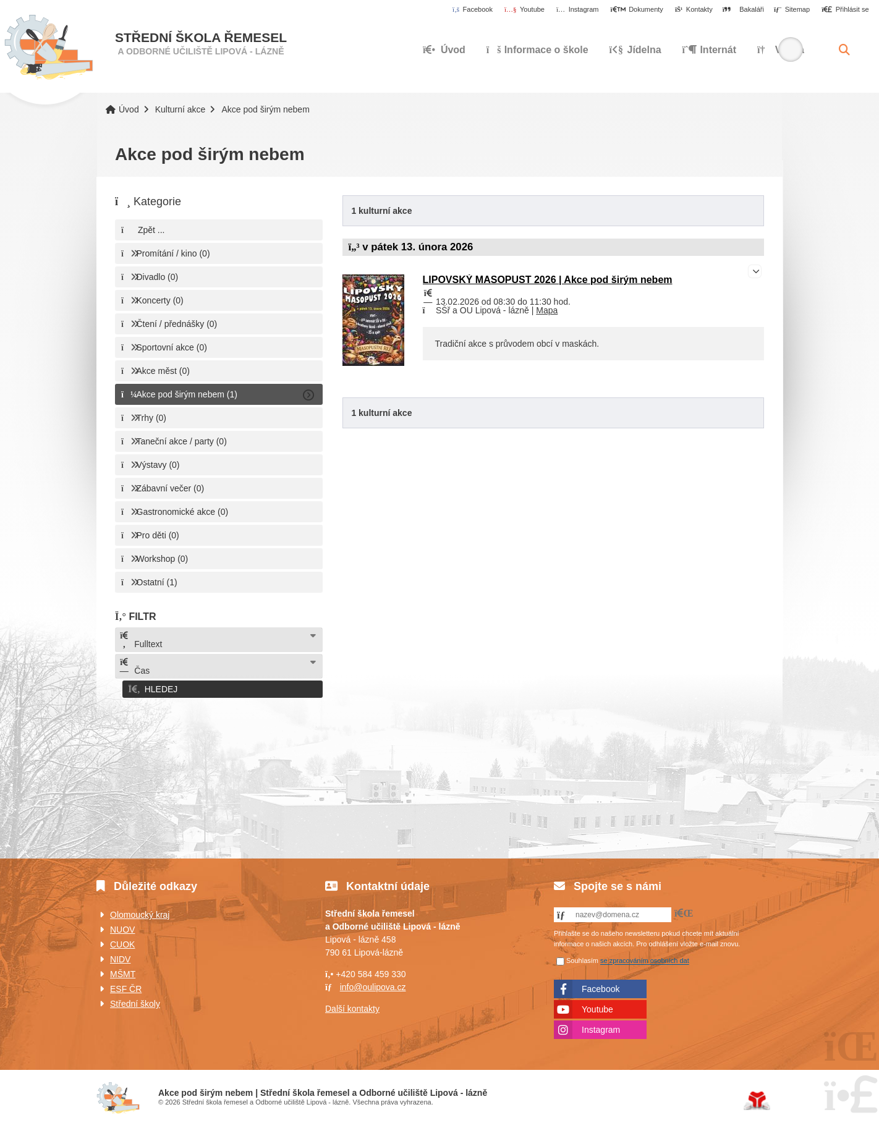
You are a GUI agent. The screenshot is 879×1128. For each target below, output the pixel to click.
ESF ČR (126, 986)
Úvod (48, 47)
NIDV (120, 957)
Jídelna (635, 50)
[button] (845, 9)
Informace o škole (537, 50)
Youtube (597, 1007)
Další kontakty (352, 1006)
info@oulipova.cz (373, 985)
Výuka (780, 50)
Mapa (547, 310)
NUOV (122, 927)
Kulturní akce (180, 109)
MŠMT (122, 972)
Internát (709, 50)
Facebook (600, 986)
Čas (134, 667)
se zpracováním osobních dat (644, 958)
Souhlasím (582, 958)
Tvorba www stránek (757, 1098)
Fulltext (140, 640)
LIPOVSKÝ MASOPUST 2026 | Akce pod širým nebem (548, 279)
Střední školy (135, 1001)
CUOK (122, 942)
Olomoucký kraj (139, 912)
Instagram (601, 1027)
